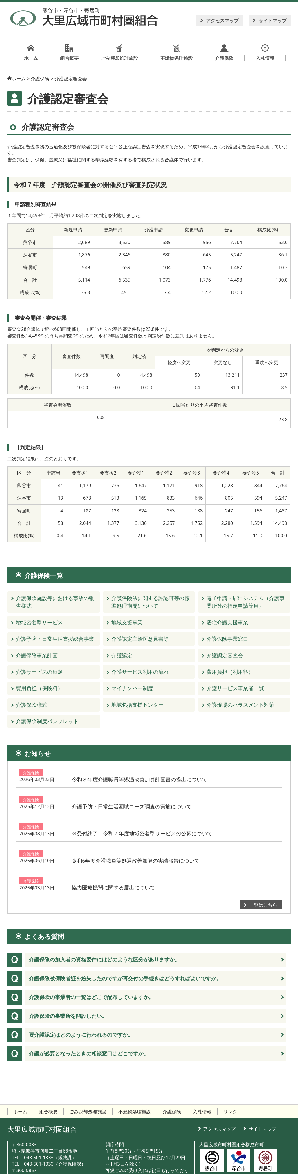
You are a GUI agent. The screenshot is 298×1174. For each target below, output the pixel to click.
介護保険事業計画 (37, 655)
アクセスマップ (222, 20)
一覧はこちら (263, 872)
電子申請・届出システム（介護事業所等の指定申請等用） (246, 602)
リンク (230, 1079)
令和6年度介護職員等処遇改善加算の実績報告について (188, 834)
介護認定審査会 (225, 655)
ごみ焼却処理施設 (87, 1079)
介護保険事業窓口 (227, 638)
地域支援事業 (127, 622)
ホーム (19, 78)
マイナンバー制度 (132, 688)
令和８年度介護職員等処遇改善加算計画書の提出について (191, 772)
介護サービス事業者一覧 (235, 688)
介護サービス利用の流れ (140, 671)
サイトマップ (272, 20)
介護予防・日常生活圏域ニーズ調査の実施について (184, 793)
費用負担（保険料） (39, 688)
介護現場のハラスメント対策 (240, 704)
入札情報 (202, 1079)
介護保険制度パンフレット (47, 721)
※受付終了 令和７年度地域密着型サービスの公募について (194, 814)
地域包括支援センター (137, 704)
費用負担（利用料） (230, 671)
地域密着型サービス (39, 622)
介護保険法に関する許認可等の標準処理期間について (150, 602)
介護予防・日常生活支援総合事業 (55, 638)
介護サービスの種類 (39, 671)
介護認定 (121, 655)
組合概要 (48, 1079)
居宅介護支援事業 (227, 622)
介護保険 (31, 773)
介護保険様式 (31, 704)
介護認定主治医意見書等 (140, 638)
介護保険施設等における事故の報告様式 (55, 602)
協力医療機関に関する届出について (165, 855)
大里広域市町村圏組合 (42, 1096)
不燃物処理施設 (134, 1079)
